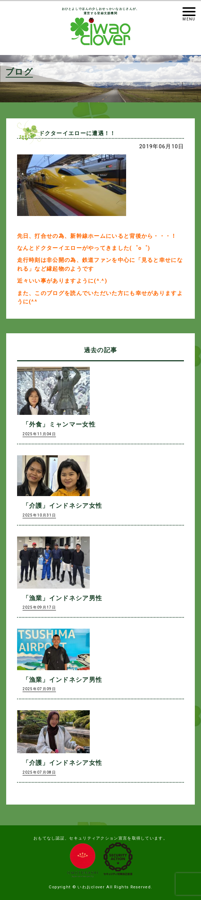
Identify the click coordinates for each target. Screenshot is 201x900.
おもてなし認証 (49, 838)
